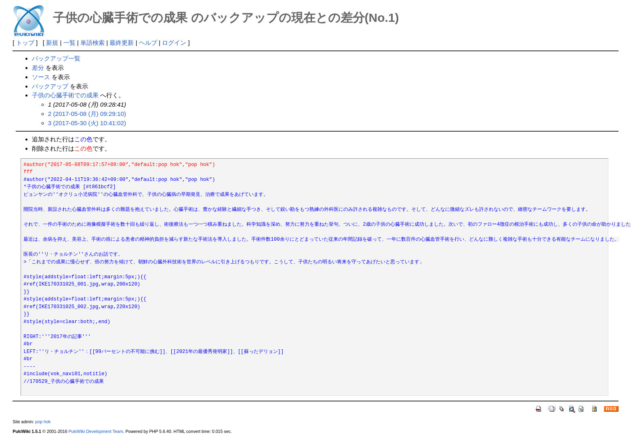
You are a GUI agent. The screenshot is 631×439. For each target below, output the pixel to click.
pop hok (42, 421)
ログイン (174, 42)
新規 (52, 42)
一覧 (69, 42)
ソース (41, 77)
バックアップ (50, 86)
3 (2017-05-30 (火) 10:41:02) (87, 123)
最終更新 (121, 42)
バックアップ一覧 (56, 58)
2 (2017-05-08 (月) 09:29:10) (87, 113)
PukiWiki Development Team (96, 431)
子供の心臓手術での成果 (65, 95)
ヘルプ (148, 42)
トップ (25, 42)
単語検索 (92, 42)
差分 (38, 67)
